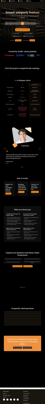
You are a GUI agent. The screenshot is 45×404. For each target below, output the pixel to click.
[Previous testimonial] (5, 148)
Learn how (35, 109)
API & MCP (32, 40)
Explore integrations (17, 266)
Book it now (21, 191)
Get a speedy (18, 40)
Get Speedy (8, 193)
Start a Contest (35, 191)
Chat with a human (28, 266)
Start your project (17, 347)
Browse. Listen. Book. (22, 30)
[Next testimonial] (40, 148)
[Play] (22, 23)
